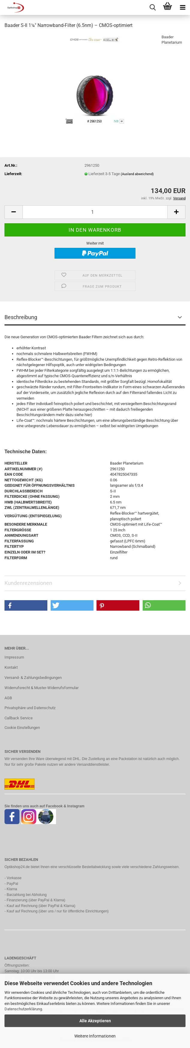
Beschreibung (20, 317)
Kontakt (11, 667)
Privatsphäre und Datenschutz (29, 708)
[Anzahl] (95, 212)
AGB (8, 698)
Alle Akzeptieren (95, 1020)
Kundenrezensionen (28, 583)
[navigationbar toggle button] (182, 7)
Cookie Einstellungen (22, 727)
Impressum (14, 657)
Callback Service (18, 718)
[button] (13, 212)
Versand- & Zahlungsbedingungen (33, 677)
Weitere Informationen (95, 1036)
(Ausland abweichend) (137, 174)
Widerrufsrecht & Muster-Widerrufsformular (41, 687)
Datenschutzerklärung (23, 1009)
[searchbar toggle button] (152, 7)
